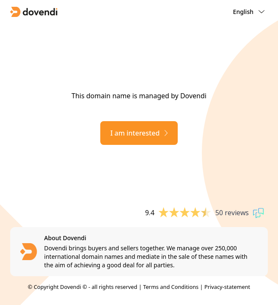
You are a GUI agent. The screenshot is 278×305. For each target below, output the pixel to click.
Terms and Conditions (170, 287)
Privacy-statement (227, 287)
